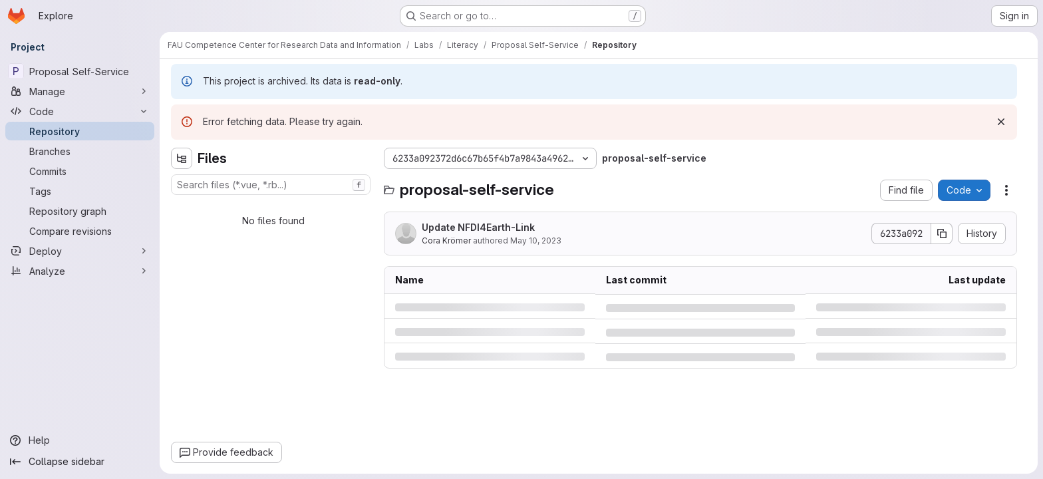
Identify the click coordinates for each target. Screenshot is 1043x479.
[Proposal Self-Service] (79, 71)
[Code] (79, 111)
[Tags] (79, 191)
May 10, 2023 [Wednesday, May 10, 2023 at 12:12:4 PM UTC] (535, 240)
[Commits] (79, 171)
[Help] (79, 440)
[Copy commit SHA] (942, 233)
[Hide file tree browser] (181, 158)
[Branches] (79, 151)
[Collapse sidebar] (79, 461)
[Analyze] (79, 270)
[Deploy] (79, 250)
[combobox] (271, 184)
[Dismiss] (1001, 122)
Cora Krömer (446, 240)
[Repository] (79, 131)
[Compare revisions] (79, 231)
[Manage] (79, 91)
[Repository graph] (79, 211)
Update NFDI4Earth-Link (478, 227)
